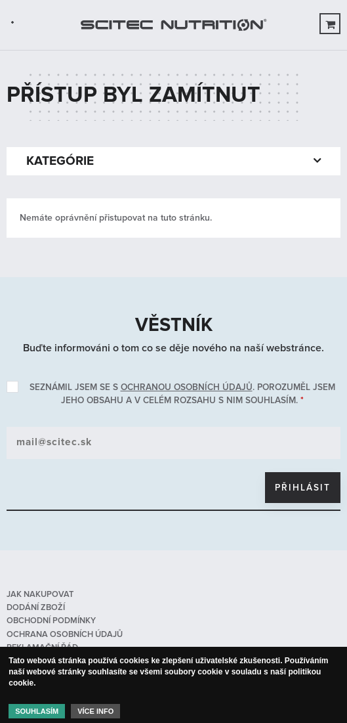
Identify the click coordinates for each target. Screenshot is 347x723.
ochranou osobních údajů (187, 387)
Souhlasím (36, 714)
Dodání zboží (36, 607)
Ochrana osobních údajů (65, 634)
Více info (95, 714)
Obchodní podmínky (51, 620)
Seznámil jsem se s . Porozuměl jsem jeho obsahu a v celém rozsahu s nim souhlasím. (182, 394)
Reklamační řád (42, 647)
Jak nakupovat (40, 594)
